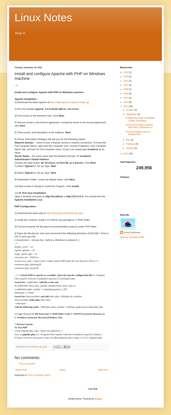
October (130, 110)
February (130, 144)
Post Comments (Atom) (39, 375)
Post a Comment (27, 363)
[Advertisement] (85, 48)
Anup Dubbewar (132, 232)
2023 (126, 76)
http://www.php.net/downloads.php (64, 213)
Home (62, 370)
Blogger (98, 399)
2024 (126, 72)
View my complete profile (132, 237)
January (130, 148)
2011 (126, 153)
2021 (126, 85)
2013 (126, 102)
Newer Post (21, 370)
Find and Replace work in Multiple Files (138, 133)
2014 (126, 98)
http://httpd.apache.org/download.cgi (69, 102)
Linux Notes (43, 17)
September (131, 114)
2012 (126, 106)
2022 (126, 81)
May (128, 140)
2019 (126, 93)
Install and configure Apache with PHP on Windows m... (140, 126)
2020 (126, 89)
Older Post (103, 370)
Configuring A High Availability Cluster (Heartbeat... (140, 119)
